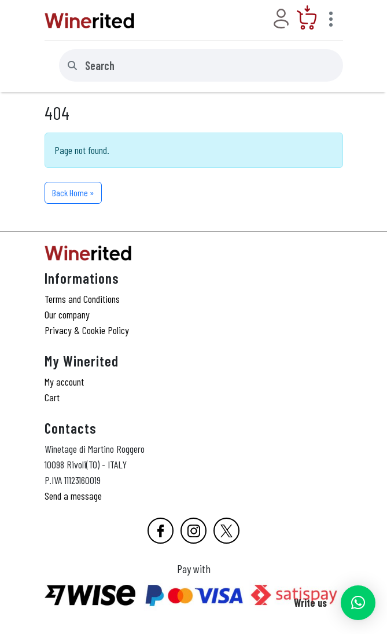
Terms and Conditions (82, 298)
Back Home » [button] (73, 192)
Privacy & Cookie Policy (87, 330)
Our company (67, 314)
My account (64, 381)
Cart (52, 397)
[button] (358, 602)
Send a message (73, 495)
